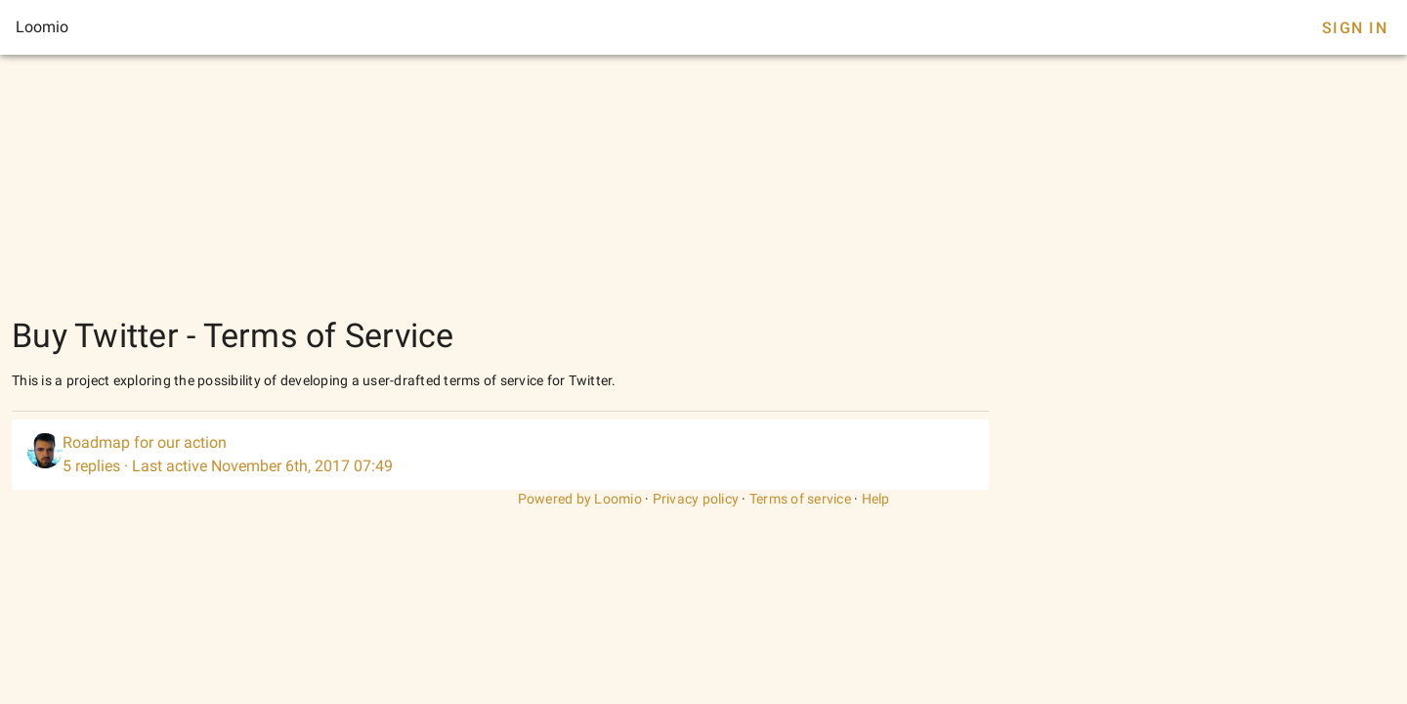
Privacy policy (696, 498)
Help (876, 498)
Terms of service (800, 498)
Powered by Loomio (580, 498)
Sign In (1354, 28)
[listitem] (500, 454)
